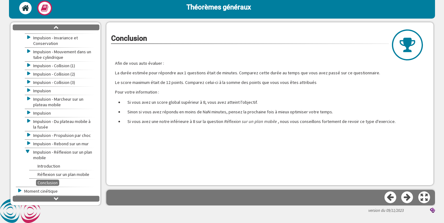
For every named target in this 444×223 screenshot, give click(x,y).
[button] (424, 197)
